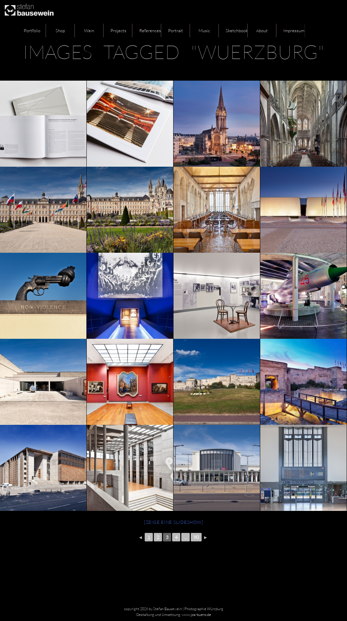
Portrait (175, 30)
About (262, 30)
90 (196, 537)
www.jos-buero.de (196, 614)
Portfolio (32, 30)
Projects (118, 30)
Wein (89, 30)
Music (204, 30)
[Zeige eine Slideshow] (173, 522)
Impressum (293, 30)
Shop (60, 30)
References (150, 30)
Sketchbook (236, 30)
